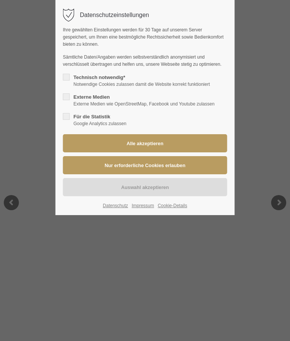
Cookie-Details (172, 205)
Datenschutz (115, 205)
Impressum (143, 205)
